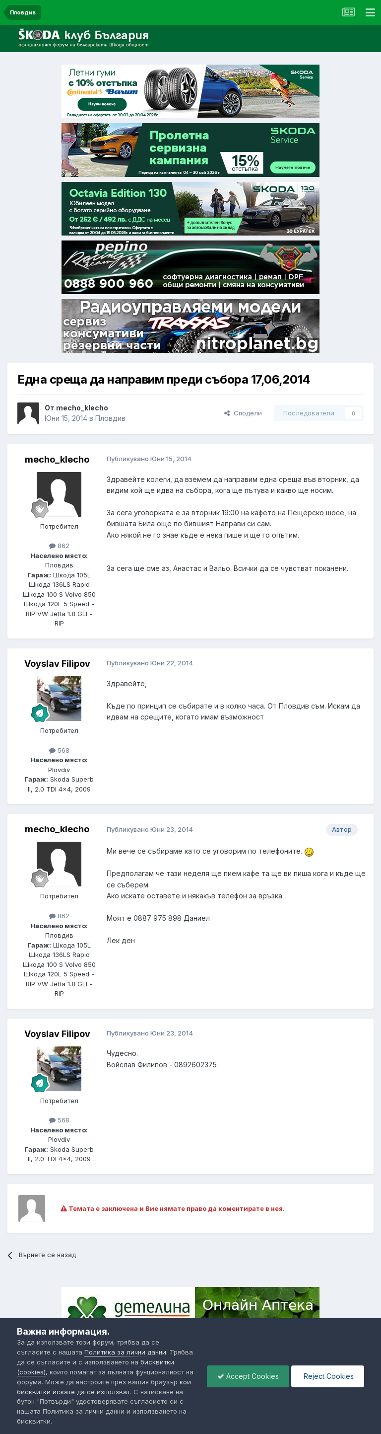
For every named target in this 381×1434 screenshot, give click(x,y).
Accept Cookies (248, 1376)
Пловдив (110, 418)
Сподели (243, 413)
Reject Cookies (328, 1376)
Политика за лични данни (125, 1352)
